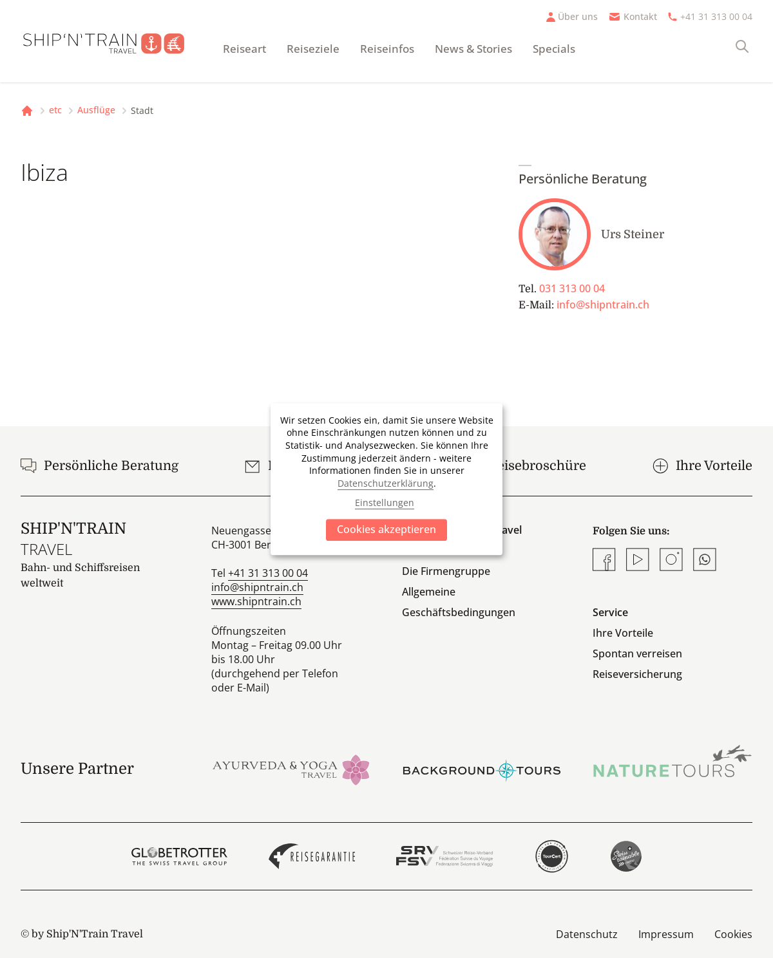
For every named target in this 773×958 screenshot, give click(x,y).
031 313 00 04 (572, 288)
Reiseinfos (387, 48)
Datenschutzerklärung (386, 483)
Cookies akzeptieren (386, 529)
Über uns (578, 16)
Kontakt (640, 16)
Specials (554, 48)
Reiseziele (313, 48)
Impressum (666, 934)
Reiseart (244, 48)
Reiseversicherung (637, 674)
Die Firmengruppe (446, 571)
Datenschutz (587, 934)
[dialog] (386, 479)
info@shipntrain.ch (603, 304)
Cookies (733, 934)
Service (610, 612)
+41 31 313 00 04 (716, 16)
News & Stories (473, 48)
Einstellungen (384, 502)
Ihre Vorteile (623, 633)
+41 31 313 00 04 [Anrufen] (268, 573)
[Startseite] (111, 41)
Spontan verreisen (637, 653)
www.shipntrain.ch (256, 601)
